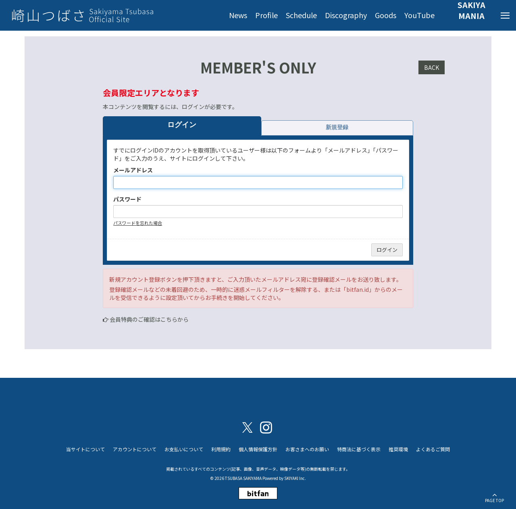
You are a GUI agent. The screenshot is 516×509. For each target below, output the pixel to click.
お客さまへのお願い (307, 449)
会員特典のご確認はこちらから (149, 319)
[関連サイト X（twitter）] (247, 427)
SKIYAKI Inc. (295, 478)
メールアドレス (133, 170)
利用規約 (221, 449)
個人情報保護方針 (258, 449)
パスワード (127, 199)
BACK (431, 67)
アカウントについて (134, 449)
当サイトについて (85, 449)
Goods (385, 15)
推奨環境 (398, 449)
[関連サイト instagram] (266, 427)
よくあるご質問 (433, 449)
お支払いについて (183, 449)
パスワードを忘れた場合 (137, 223)
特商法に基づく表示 (359, 449)
